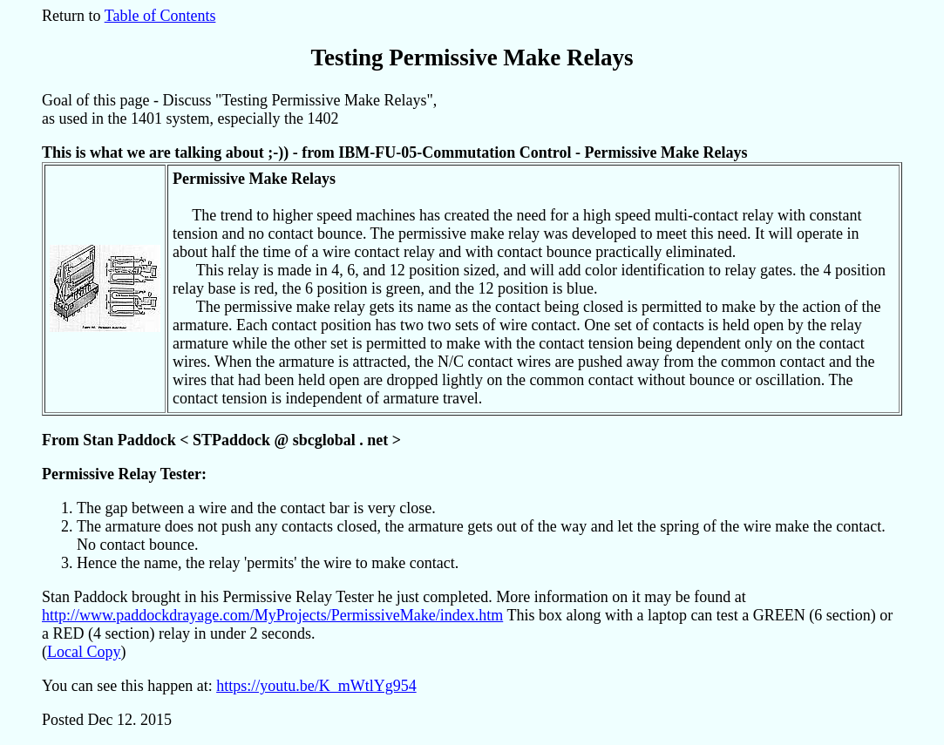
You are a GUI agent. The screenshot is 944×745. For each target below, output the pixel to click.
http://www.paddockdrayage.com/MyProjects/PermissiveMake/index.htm (272, 615)
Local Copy (83, 651)
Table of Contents (160, 15)
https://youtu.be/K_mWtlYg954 (316, 685)
